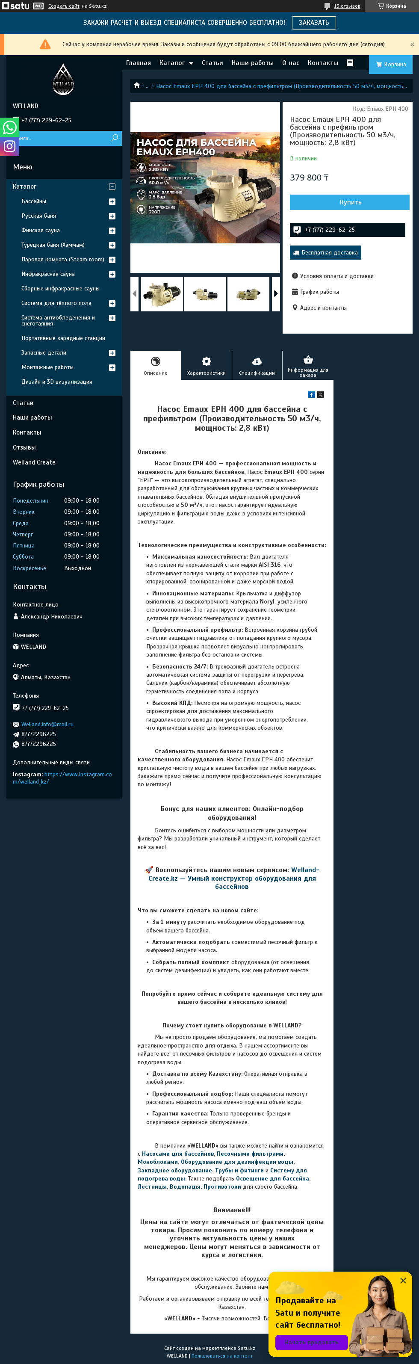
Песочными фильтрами (250, 1153)
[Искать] (114, 138)
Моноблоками (158, 1162)
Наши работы (253, 63)
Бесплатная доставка (329, 252)
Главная (138, 63)
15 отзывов (347, 6)
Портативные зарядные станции (63, 338)
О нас (290, 63)
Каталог (172, 63)
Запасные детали (43, 352)
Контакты (323, 63)
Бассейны (33, 201)
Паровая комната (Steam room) (62, 259)
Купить (351, 202)
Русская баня (38, 215)
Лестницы (152, 1186)
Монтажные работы (47, 367)
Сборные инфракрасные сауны (60, 288)
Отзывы (24, 447)
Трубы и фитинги (239, 1170)
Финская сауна (40, 230)
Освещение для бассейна (272, 1178)
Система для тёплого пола (56, 303)
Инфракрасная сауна (48, 274)
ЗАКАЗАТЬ (314, 22)
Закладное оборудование (175, 1170)
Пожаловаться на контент (222, 1356)
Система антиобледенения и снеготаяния (58, 320)
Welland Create (34, 462)
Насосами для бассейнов (178, 1153)
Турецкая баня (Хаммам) (53, 245)
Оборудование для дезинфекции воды (237, 1162)
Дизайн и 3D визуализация (56, 381)
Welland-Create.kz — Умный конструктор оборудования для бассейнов (233, 878)
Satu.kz (246, 1348)
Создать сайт (64, 6)
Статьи (212, 63)
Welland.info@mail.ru (47, 724)
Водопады (185, 1186)
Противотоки (222, 1186)
